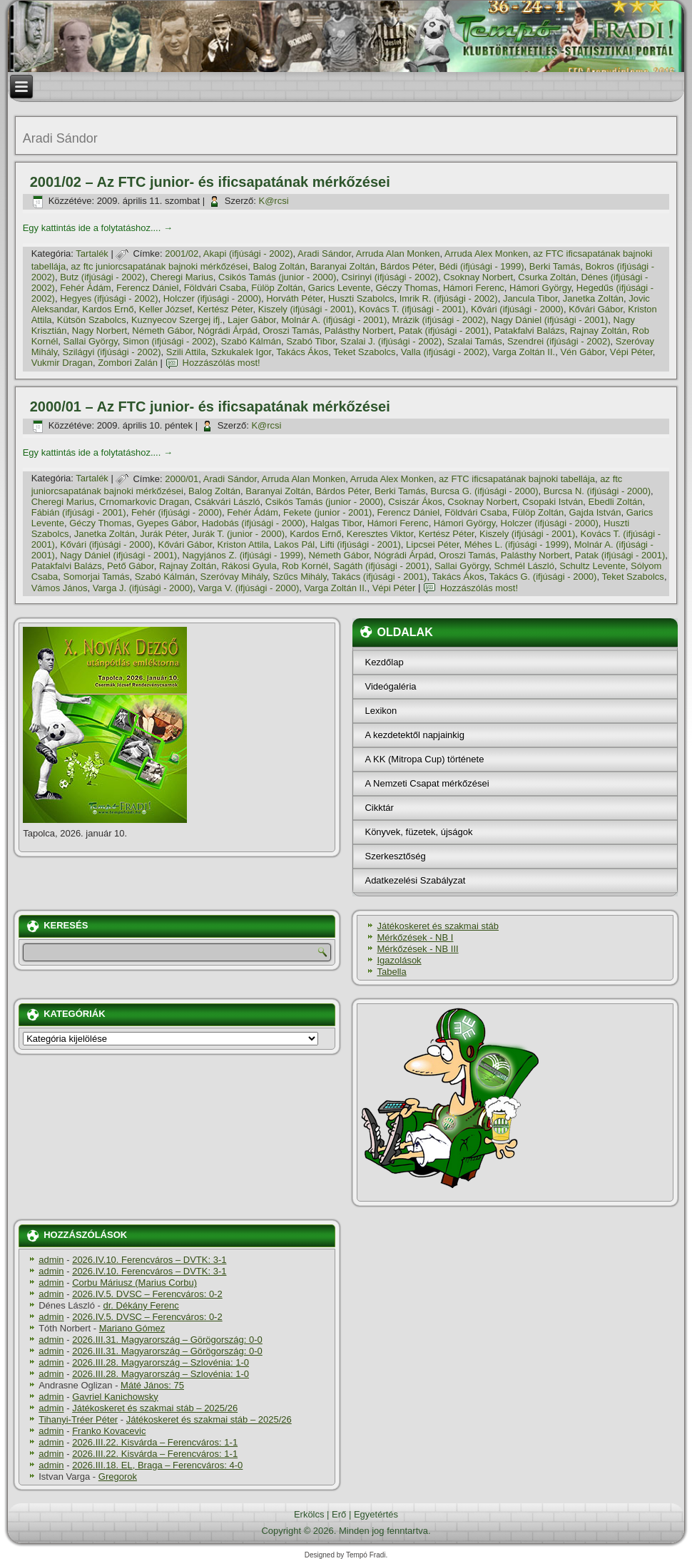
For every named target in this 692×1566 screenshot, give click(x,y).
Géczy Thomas (406, 287)
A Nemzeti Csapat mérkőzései (427, 783)
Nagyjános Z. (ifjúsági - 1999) (242, 555)
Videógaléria (390, 686)
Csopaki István (552, 501)
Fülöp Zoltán (276, 287)
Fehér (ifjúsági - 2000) (176, 512)
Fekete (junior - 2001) (327, 512)
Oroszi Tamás (291, 330)
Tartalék (92, 253)
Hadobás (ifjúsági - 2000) (253, 523)
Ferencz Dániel (147, 287)
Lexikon (381, 710)
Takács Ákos (302, 352)
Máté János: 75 (152, 1385)
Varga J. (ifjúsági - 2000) (143, 588)
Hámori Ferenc (473, 287)
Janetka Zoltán (593, 298)
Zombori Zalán (128, 362)
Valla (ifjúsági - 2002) (444, 352)
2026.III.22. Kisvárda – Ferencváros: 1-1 (155, 1442)
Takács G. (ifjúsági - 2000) (542, 576)
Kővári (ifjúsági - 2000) (517, 309)
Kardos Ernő (107, 309)
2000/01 (181, 479)
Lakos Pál (294, 544)
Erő (339, 1514)
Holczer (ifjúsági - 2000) (212, 298)
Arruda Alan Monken (398, 253)
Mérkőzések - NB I (415, 937)
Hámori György (540, 287)
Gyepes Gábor (167, 523)
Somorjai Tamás (96, 576)
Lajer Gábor (252, 319)
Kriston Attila (243, 544)
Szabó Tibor (310, 341)
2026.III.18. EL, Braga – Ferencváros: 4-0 (157, 1465)
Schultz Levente (592, 566)
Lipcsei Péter (432, 544)
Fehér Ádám (85, 287)
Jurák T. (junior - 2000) (238, 533)
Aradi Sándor (324, 253)
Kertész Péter (225, 309)
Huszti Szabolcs (361, 298)
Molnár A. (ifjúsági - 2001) (334, 319)
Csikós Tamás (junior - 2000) (277, 277)
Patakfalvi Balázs (529, 330)
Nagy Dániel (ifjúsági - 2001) (549, 319)
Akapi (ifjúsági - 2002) (248, 253)
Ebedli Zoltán (616, 501)
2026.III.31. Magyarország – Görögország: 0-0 (167, 1339)
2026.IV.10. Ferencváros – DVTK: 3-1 (149, 1259)
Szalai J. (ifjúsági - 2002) (391, 341)
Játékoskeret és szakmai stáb (438, 926)
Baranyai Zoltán (342, 266)
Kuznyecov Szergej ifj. (177, 319)
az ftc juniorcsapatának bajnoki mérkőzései (159, 266)
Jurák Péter (163, 533)
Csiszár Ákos (415, 501)
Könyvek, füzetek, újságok (418, 831)
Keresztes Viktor (380, 533)
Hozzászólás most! (221, 362)
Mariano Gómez (132, 1328)
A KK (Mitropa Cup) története (424, 759)
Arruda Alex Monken (486, 253)
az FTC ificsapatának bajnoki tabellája (517, 479)
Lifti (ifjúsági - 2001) (360, 544)
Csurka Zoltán (547, 277)
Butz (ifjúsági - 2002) (102, 277)
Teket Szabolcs (364, 352)
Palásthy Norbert (359, 330)
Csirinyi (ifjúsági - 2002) (389, 277)
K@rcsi (273, 200)
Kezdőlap (384, 662)
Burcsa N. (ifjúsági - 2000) (597, 491)
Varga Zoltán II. (523, 352)
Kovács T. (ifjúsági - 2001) (412, 309)
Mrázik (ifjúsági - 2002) (439, 319)
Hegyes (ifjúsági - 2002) (109, 298)
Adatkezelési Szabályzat (415, 880)
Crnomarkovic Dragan (144, 501)
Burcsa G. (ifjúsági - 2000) (485, 491)
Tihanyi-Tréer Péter (78, 1419)
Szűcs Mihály (300, 576)
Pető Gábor (130, 566)
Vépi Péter (631, 352)
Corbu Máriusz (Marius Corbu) (134, 1282)
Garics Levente (339, 287)
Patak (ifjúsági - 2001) (444, 330)
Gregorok (117, 1476)
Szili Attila (186, 352)
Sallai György (90, 341)
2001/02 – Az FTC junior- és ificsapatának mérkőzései (210, 182)
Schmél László (524, 566)
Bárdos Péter (407, 266)
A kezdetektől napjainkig (414, 735)
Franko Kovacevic (109, 1431)
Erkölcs (309, 1514)
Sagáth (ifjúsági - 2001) (381, 566)
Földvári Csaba (215, 287)
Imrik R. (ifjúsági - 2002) (449, 298)
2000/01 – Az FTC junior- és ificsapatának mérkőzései (210, 406)
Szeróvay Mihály (234, 576)
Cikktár (379, 807)
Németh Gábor (162, 330)
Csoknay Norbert (479, 277)
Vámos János (59, 588)
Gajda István (595, 512)
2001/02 (181, 253)
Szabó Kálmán (250, 341)
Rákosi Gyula (248, 566)
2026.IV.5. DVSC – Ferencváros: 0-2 (147, 1294)
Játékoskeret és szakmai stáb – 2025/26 (155, 1408)
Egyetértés (376, 1514)
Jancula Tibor (530, 298)
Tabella (391, 971)
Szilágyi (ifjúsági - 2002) (112, 352)
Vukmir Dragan (62, 362)
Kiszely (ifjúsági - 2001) (306, 309)
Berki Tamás (554, 266)
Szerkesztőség (395, 856)
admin (51, 1259)
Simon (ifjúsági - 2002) (169, 341)
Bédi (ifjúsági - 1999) (481, 266)
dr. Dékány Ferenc (141, 1305)
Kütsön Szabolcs (91, 319)
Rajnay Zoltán (598, 330)
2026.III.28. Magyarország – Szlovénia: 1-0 (160, 1362)
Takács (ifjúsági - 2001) (379, 576)
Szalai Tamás (474, 341)
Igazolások (399, 960)
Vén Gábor (582, 352)
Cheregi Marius (182, 277)
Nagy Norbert (99, 330)
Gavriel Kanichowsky (115, 1396)
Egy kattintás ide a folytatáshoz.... (98, 227)
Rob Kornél (305, 566)
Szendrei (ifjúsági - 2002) (559, 341)
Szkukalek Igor (241, 352)
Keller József (165, 309)
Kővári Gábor (596, 309)
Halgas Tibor (336, 523)
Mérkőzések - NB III (417, 948)
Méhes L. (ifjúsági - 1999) (516, 544)
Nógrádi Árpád (228, 330)
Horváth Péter (294, 298)
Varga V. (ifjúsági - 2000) (249, 588)
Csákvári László (227, 501)
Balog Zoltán (279, 266)
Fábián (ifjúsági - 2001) (78, 512)
